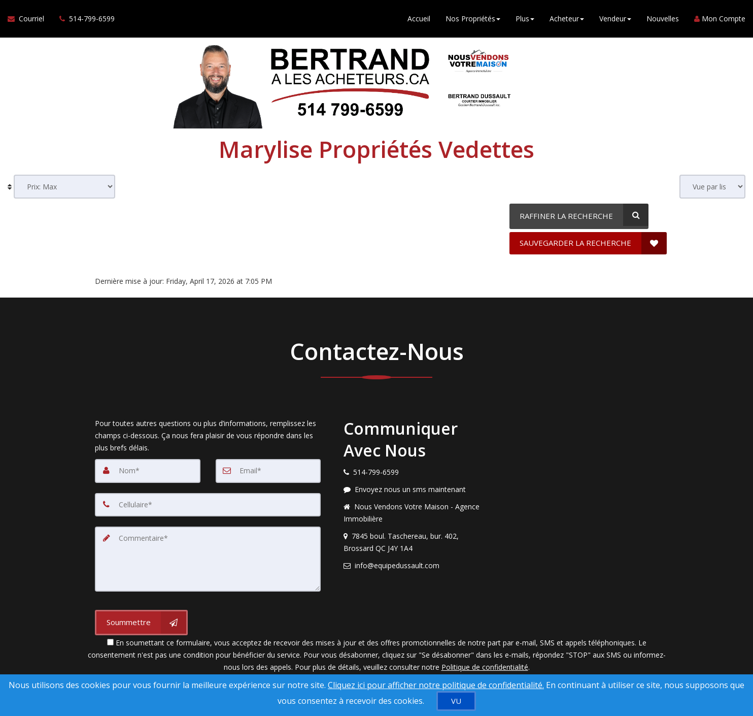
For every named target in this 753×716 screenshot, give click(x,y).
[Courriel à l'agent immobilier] (30, 20)
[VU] (456, 701)
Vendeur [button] (615, 20)
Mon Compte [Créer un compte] (719, 20)
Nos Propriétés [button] (473, 20)
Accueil (418, 20)
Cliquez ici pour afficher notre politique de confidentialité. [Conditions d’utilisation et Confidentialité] (436, 685)
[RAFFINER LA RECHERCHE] (578, 215)
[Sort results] (64, 187)
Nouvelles (662, 20)
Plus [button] (525, 20)
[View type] (712, 187)
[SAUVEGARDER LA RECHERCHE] (588, 240)
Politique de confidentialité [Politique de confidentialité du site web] (484, 663)
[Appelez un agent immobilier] (83, 20)
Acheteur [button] (567, 20)
